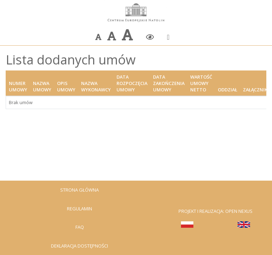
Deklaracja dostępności (79, 246)
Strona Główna (79, 190)
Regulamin (79, 208)
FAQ (79, 227)
